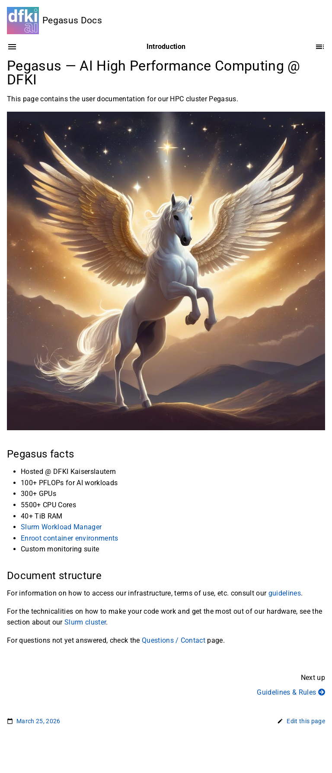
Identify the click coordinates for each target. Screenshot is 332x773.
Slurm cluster (85, 622)
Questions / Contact (173, 640)
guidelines (284, 593)
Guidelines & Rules (291, 692)
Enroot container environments (69, 538)
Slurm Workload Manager (61, 527)
